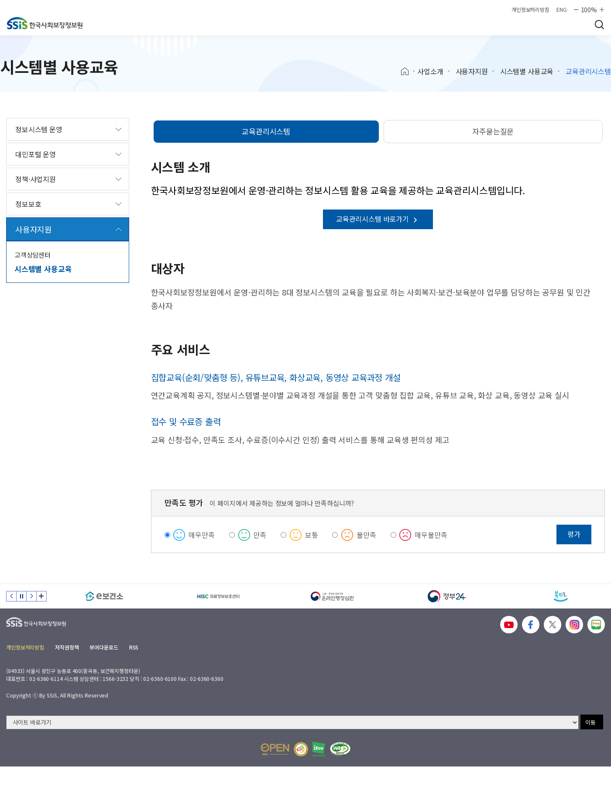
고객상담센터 (32, 254)
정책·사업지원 (35, 179)
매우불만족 (431, 534)
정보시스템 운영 (38, 129)
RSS (134, 647)
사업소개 (430, 71)
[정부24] (447, 596)
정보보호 (28, 204)
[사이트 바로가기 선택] (292, 722)
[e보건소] (104, 596)
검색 (599, 24)
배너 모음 (41, 596)
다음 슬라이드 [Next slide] (31, 596)
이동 (590, 722)
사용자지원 (472, 71)
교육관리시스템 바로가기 (378, 218)
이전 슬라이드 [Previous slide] (11, 596)
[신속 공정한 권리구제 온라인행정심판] (332, 596)
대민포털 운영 (35, 154)
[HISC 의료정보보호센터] (218, 596)
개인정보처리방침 (530, 9)
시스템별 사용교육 (527, 71)
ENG (561, 9)
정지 (21, 596)
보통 (311, 534)
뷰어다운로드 (103, 647)
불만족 (366, 534)
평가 (573, 534)
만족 (259, 534)
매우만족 (201, 534)
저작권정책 (67, 647)
